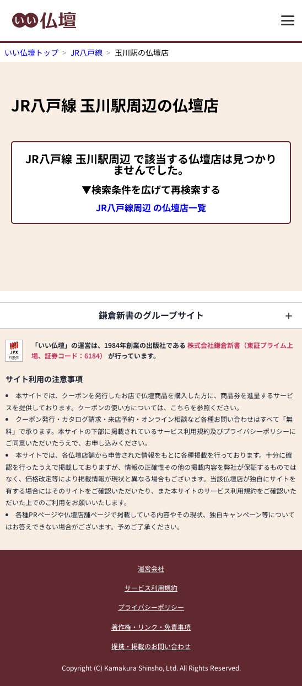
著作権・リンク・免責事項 (151, 626)
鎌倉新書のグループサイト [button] (151, 314)
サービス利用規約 (151, 587)
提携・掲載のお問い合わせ (151, 646)
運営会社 (151, 568)
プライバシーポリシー (151, 607)
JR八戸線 (87, 52)
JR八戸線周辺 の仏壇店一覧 (151, 207)
